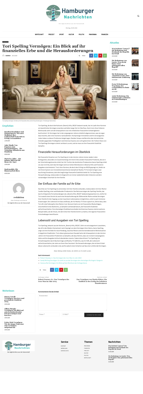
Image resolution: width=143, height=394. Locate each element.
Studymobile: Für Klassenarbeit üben (12, 170)
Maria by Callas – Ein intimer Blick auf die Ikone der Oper (12, 160)
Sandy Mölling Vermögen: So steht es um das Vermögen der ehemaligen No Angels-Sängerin (71, 260)
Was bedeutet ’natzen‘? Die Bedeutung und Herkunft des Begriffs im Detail (121, 51)
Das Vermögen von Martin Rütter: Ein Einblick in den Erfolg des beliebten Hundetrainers (92, 281)
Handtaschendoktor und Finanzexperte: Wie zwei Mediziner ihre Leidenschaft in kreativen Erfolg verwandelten (14, 135)
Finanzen (5, 42)
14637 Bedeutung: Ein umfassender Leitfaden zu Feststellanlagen (121, 97)
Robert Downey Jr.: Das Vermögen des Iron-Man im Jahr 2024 (60, 258)
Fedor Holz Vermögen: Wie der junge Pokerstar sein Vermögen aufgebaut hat (14, 325)
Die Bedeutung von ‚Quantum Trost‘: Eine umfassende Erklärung (121, 75)
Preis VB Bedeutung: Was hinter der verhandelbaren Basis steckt (120, 86)
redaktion (7, 55)
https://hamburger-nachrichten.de (19, 200)
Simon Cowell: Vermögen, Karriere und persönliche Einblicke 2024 (14, 299)
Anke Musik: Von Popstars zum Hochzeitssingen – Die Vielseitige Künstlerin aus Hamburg (14, 148)
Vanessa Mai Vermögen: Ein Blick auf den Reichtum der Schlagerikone (63, 263)
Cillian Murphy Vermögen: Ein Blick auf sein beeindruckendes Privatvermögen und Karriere (14, 312)
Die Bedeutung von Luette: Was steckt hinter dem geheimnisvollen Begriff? (119, 64)
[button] (138, 16)
